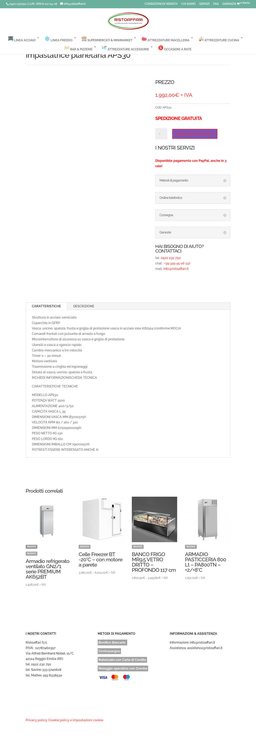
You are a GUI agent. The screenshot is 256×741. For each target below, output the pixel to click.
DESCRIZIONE (83, 306)
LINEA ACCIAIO (22, 39)
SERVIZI (204, 3)
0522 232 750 (171, 258)
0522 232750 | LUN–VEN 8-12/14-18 (33, 3)
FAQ (216, 3)
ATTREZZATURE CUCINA (219, 39)
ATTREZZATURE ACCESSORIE (125, 48)
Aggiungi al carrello (195, 133)
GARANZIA (229, 3)
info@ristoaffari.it (176, 269)
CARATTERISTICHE (46, 306)
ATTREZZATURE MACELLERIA (165, 39)
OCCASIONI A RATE (174, 48)
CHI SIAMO (188, 3)
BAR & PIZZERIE (78, 48)
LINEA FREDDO (58, 39)
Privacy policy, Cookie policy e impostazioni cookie (64, 720)
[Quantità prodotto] (161, 133)
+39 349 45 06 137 (176, 263)
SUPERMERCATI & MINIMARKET (107, 39)
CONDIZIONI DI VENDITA (161, 3)
